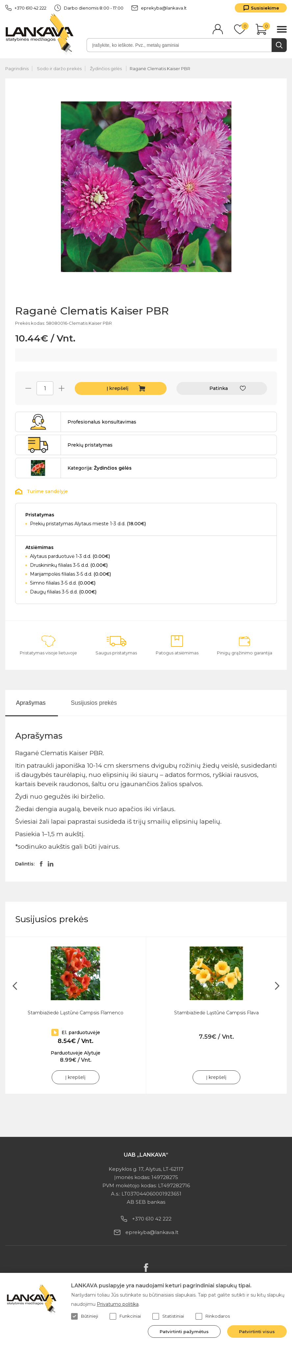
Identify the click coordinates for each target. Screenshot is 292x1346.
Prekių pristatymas (90, 445)
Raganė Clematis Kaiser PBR (160, 68)
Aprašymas (30, 703)
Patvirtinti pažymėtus (184, 1331)
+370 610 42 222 (25, 8)
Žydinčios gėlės (106, 68)
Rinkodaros (213, 1316)
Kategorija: (99, 468)
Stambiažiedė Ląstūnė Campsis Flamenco (75, 1013)
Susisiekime (265, 8)
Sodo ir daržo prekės (59, 68)
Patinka (218, 388)
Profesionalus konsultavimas (101, 422)
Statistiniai (168, 1316)
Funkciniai (125, 1316)
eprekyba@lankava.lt (159, 8)
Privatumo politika (118, 1304)
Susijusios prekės (94, 703)
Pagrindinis (17, 68)
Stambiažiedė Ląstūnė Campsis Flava (216, 1013)
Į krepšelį (117, 388)
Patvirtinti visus (257, 1331)
